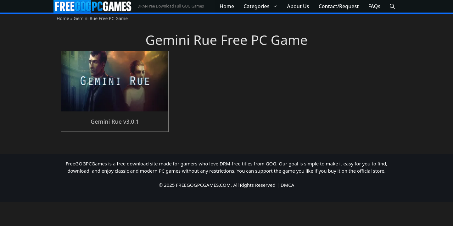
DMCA (287, 185)
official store (370, 171)
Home (227, 6)
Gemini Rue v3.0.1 (115, 121)
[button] (392, 6)
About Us (298, 6)
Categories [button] (262, 6)
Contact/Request (339, 6)
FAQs (374, 6)
